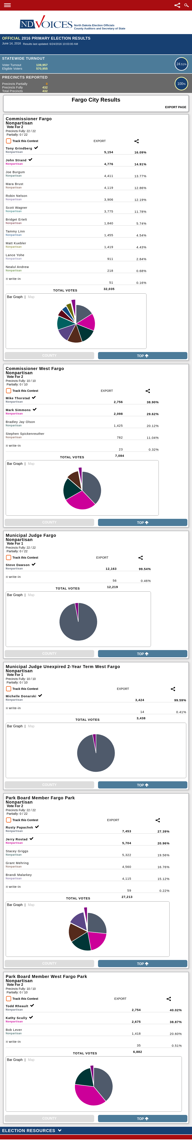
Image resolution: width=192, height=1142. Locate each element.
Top (142, 356)
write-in (13, 278)
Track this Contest (25, 141)
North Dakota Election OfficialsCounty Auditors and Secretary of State (99, 27)
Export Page (175, 107)
